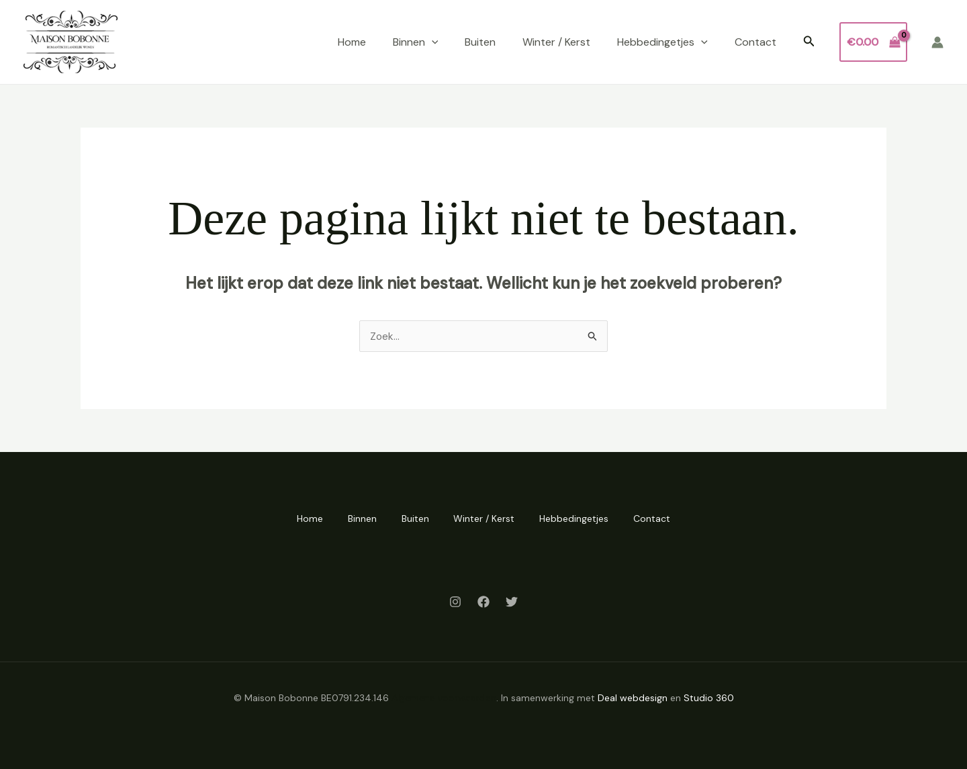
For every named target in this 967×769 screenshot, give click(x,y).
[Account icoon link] (937, 42)
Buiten (480, 42)
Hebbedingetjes (662, 42)
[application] (432, 42)
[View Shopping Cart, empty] (873, 42)
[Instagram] (455, 601)
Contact (755, 42)
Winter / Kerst (556, 42)
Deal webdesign (632, 697)
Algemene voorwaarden (444, 697)
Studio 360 (709, 697)
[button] (809, 42)
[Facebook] (483, 601)
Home (352, 42)
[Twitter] (512, 601)
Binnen (416, 42)
